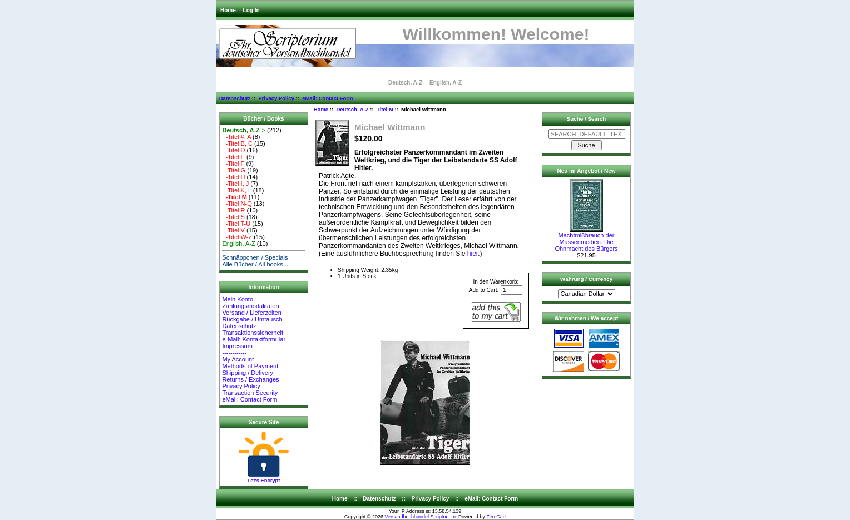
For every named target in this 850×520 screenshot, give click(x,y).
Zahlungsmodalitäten (250, 306)
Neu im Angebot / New (586, 171)
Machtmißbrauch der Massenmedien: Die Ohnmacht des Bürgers (586, 239)
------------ (234, 352)
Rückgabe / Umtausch (252, 319)
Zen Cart (496, 516)
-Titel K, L (236, 190)
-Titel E (233, 156)
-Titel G (233, 170)
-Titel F (233, 163)
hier (472, 253)
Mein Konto (237, 299)
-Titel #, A (236, 136)
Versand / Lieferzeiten (251, 312)
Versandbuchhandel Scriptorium (420, 516)
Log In (251, 10)
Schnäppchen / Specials (255, 257)
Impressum (237, 346)
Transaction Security (250, 392)
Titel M (385, 109)
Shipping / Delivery (247, 372)
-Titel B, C (237, 143)
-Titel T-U (236, 223)
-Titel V (233, 230)
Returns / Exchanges (250, 379)
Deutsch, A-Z (352, 109)
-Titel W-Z (237, 237)
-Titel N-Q (236, 203)
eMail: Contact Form (327, 98)
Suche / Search (586, 119)
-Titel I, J (235, 183)
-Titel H (233, 177)
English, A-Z (445, 83)
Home (228, 10)
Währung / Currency (586, 279)
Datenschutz (234, 98)
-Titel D (233, 150)
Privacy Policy (276, 98)
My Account (238, 359)
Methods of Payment (250, 366)
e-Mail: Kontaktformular (254, 339)
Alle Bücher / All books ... (256, 264)
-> (243, 130)
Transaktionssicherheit (252, 332)
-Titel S (233, 217)
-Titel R (233, 210)
